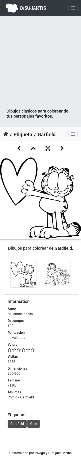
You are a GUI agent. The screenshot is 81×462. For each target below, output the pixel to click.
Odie (33, 424)
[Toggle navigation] (73, 8)
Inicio (5, 134)
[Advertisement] (40, 65)
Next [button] (78, 275)
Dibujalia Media (60, 453)
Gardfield (27, 397)
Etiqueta (23, 135)
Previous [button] (3, 275)
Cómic (12, 397)
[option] (23, 274)
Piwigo (40, 453)
